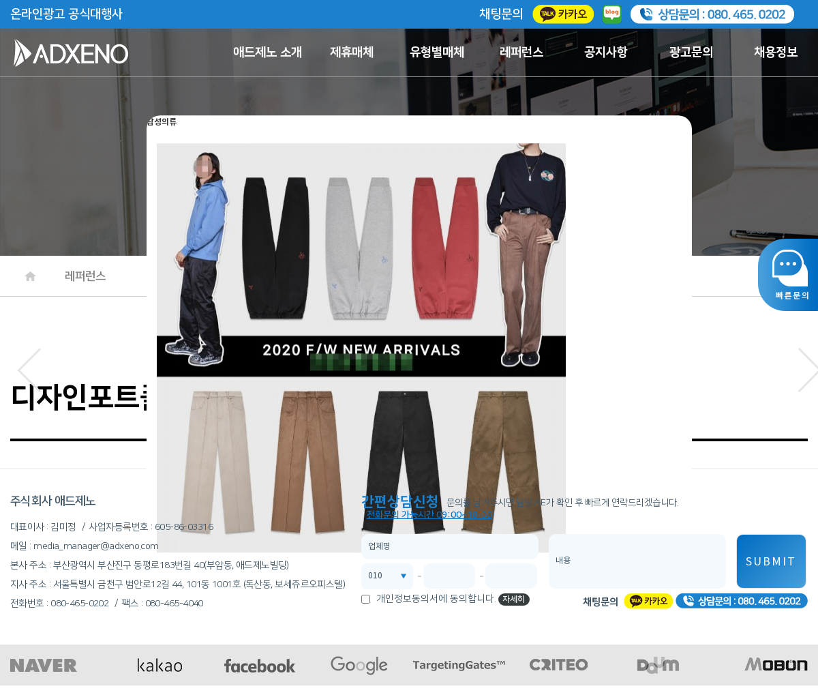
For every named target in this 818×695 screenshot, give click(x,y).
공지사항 (606, 52)
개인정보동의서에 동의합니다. (436, 598)
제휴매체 (352, 52)
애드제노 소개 (267, 52)
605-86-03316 (184, 527)
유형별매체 (437, 52)
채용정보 (776, 52)
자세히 (513, 599)
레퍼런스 (521, 52)
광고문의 (691, 52)
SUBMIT (771, 562)
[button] (29, 366)
